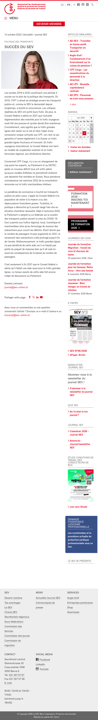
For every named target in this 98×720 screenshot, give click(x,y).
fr (68, 5)
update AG (48, 717)
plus (73, 104)
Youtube (44, 669)
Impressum (49, 714)
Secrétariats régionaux (16, 617)
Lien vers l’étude (78, 507)
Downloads (73, 612)
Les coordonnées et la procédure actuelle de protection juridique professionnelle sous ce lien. (80, 540)
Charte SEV (10, 612)
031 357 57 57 (16, 675)
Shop (70, 607)
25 (81, 137)
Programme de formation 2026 (80, 224)
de (62, 5)
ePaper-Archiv (77, 355)
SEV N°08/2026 (78, 351)
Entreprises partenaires (80, 603)
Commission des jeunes (17, 636)
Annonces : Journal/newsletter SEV (80, 444)
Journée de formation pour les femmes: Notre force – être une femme (80, 267)
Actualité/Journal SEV (48, 598)
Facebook (45, 659)
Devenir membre (49, 24)
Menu (13, 18)
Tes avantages (12, 603)
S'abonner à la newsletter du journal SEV (81, 392)
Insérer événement (80, 151)
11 (81, 129)
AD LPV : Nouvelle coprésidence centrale (79, 88)
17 (77, 133)
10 (77, 129)
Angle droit (73, 598)
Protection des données (66, 714)
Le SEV (8, 607)
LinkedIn (40, 664)
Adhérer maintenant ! (81, 172)
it (74, 5)
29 (70, 141)
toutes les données (80, 147)
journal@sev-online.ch (16, 287)
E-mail (8, 683)
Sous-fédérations (13, 621)
